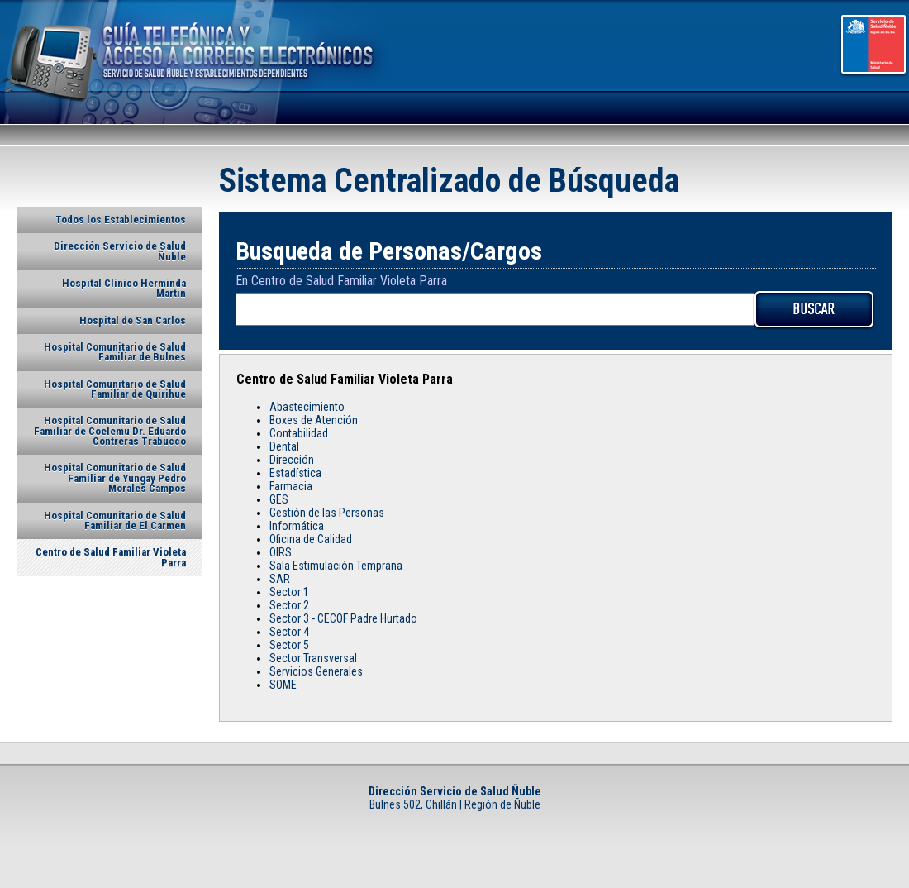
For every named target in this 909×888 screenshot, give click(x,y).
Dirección (291, 459)
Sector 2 (289, 605)
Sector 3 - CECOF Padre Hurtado (343, 618)
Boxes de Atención (313, 420)
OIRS (280, 552)
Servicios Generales (316, 671)
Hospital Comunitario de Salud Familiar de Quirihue (115, 389)
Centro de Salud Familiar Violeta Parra (111, 557)
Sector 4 (289, 631)
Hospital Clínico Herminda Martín (124, 288)
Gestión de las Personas (326, 512)
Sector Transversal (313, 658)
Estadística (295, 473)
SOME (283, 684)
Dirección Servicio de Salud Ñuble (120, 251)
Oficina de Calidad (310, 539)
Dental (284, 446)
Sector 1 (289, 592)
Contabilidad (298, 433)
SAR (279, 578)
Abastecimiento (307, 406)
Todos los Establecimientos (120, 219)
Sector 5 (289, 645)
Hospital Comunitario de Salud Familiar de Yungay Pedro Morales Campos (115, 477)
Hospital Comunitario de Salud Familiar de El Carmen (115, 520)
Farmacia (290, 486)
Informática (296, 525)
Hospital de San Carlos (132, 320)
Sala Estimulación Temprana (335, 565)
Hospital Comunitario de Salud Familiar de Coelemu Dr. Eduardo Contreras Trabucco (110, 430)
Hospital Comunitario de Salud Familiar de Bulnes (115, 352)
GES (278, 499)
